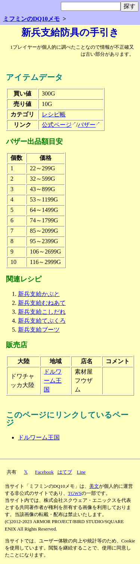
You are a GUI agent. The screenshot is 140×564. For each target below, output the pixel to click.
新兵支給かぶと (39, 294)
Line (81, 472)
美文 (94, 486)
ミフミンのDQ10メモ (31, 19)
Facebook (44, 472)
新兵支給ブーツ (39, 329)
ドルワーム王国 (53, 380)
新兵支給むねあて (42, 303)
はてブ (64, 472)
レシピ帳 (54, 114)
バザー (87, 125)
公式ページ (57, 125)
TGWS (74, 493)
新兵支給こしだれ (42, 312)
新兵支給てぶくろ (42, 321)
